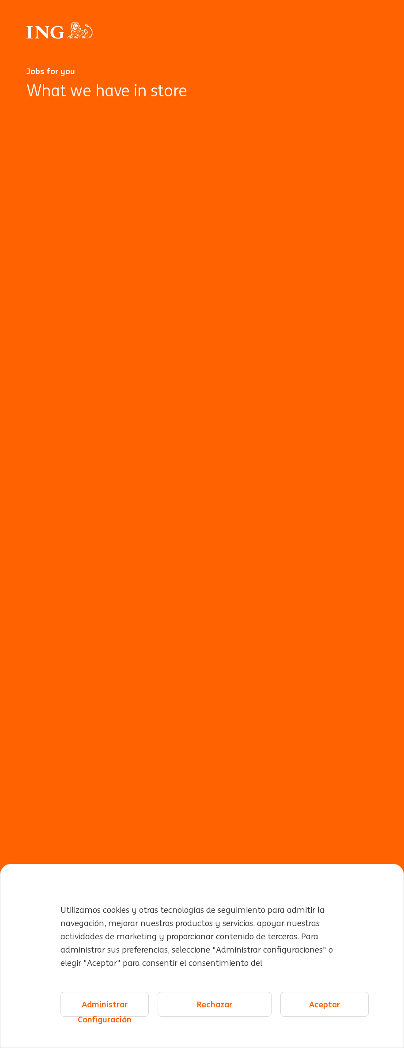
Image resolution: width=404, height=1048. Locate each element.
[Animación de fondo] (202, 571)
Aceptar (324, 1004)
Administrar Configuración (105, 1008)
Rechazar (214, 1004)
